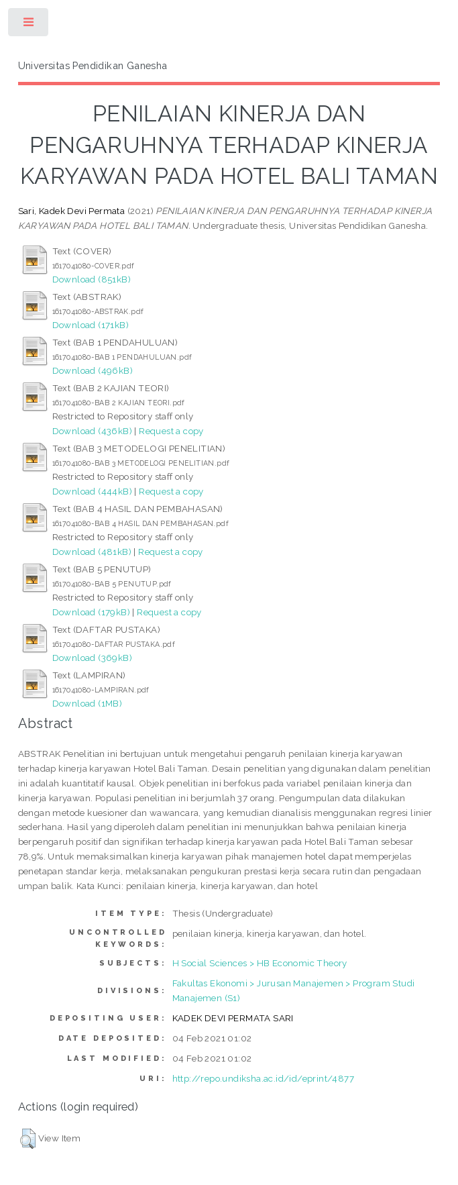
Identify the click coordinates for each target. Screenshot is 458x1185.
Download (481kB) (91, 551)
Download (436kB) (92, 430)
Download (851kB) (91, 279)
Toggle (29, 25)
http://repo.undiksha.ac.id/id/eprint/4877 (263, 1078)
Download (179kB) (91, 612)
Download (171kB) (90, 324)
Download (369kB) (92, 657)
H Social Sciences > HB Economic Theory (259, 963)
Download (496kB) (92, 370)
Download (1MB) (87, 703)
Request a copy (171, 430)
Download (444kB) (92, 491)
